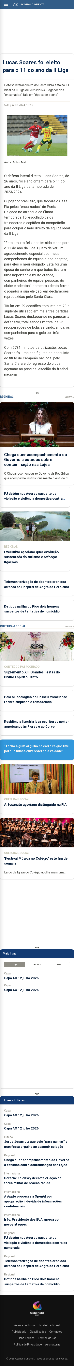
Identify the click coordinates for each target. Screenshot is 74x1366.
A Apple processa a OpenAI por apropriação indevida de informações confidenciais (33, 1201)
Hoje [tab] (15, 964)
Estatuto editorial (49, 1325)
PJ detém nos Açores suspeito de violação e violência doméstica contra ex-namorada (33, 498)
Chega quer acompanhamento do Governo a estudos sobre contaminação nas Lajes (35, 459)
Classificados (38, 1331)
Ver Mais (69, 397)
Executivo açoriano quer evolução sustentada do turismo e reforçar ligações (31, 557)
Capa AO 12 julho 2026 (21, 978)
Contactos (55, 1331)
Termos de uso (47, 1338)
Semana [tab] (37, 964)
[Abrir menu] (6, 4)
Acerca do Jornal (24, 1325)
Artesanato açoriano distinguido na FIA (35, 805)
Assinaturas (52, 1344)
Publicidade (19, 1331)
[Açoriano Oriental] (37, 1316)
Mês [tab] (59, 964)
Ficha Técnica (26, 1338)
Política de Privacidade (28, 1344)
